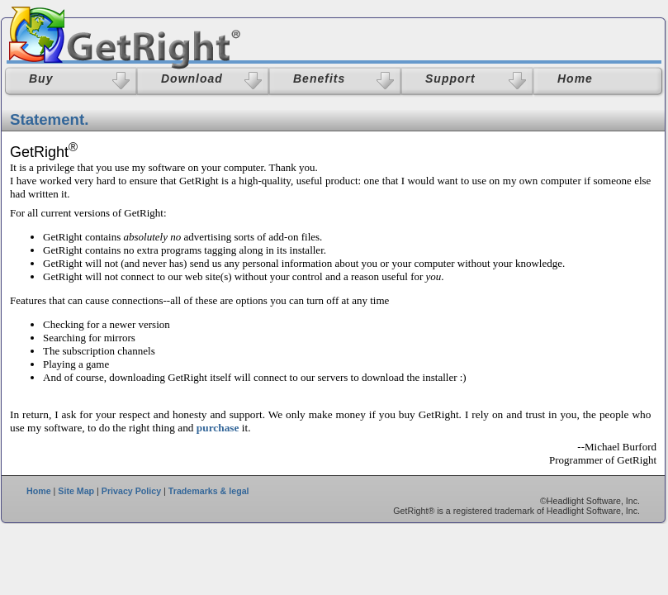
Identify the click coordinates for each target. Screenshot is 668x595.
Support (450, 78)
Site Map (76, 491)
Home (38, 491)
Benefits (319, 78)
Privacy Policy (131, 491)
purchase (218, 427)
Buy (41, 78)
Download (192, 78)
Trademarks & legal (208, 491)
